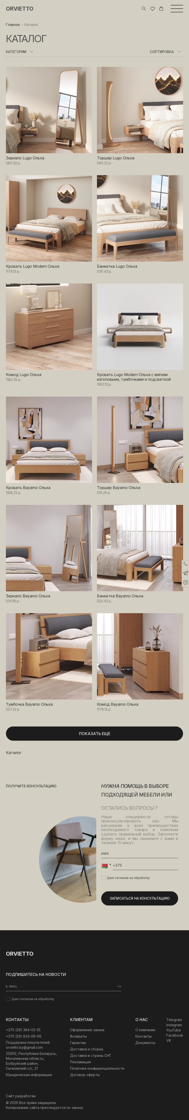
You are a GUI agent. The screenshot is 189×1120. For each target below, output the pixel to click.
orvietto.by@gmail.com (24, 1047)
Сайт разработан (21, 1096)
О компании (145, 1030)
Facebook (174, 1035)
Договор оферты (85, 1075)
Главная (13, 24)
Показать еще (94, 733)
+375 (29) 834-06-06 (23, 1036)
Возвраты (78, 1036)
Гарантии (78, 1043)
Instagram (174, 1025)
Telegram (174, 1020)
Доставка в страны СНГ (90, 1055)
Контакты (143, 1036)
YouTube (173, 1030)
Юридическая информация (29, 1075)
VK (168, 1040)
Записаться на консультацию (140, 898)
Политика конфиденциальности (97, 1068)
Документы (145, 1043)
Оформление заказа (87, 1030)
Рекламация (80, 1062)
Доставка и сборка (86, 1049)
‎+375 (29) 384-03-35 (23, 1030)
